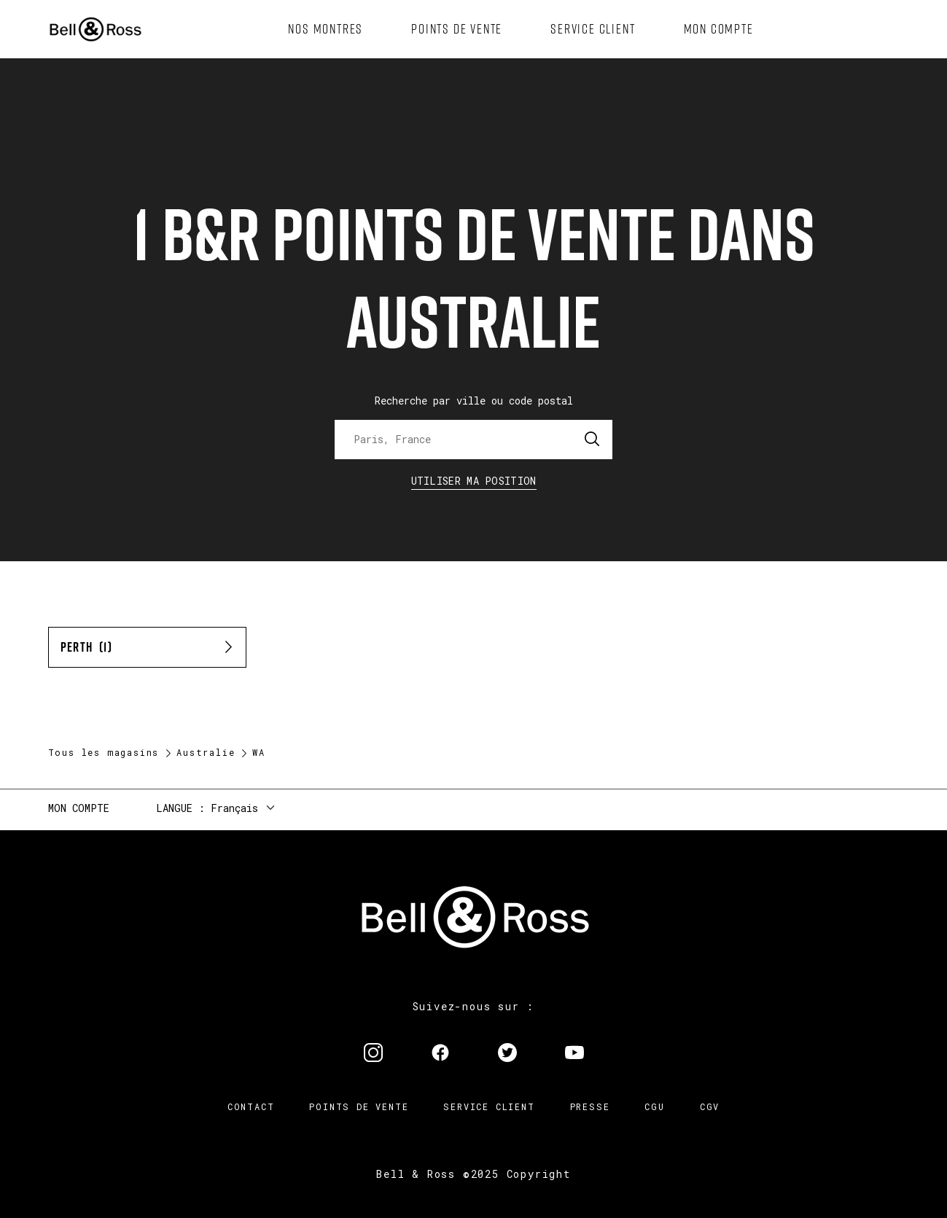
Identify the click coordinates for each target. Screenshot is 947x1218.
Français (234, 808)
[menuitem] (325, 29)
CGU (654, 1106)
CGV (710, 1106)
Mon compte (78, 808)
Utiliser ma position (474, 481)
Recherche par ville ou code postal (474, 400)
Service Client (488, 1106)
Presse (590, 1106)
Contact (251, 1106)
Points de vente (358, 1106)
